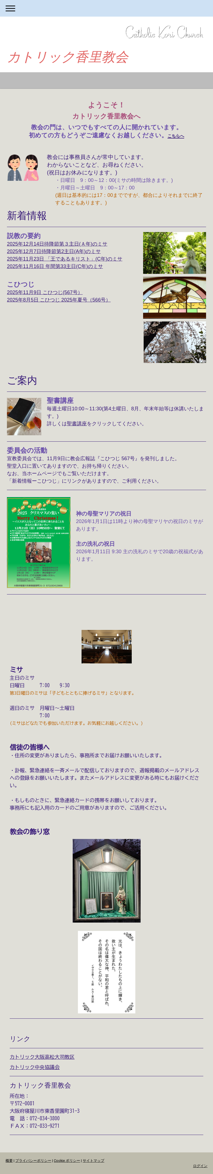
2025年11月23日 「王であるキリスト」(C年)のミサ (64, 259)
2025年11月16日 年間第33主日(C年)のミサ (55, 266)
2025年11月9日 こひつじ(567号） (45, 292)
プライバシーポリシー (33, 1160)
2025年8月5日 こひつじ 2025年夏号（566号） (59, 300)
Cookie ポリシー (67, 1160)
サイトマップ (93, 1160)
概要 (9, 1160)
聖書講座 (77, 423)
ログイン (200, 1166)
